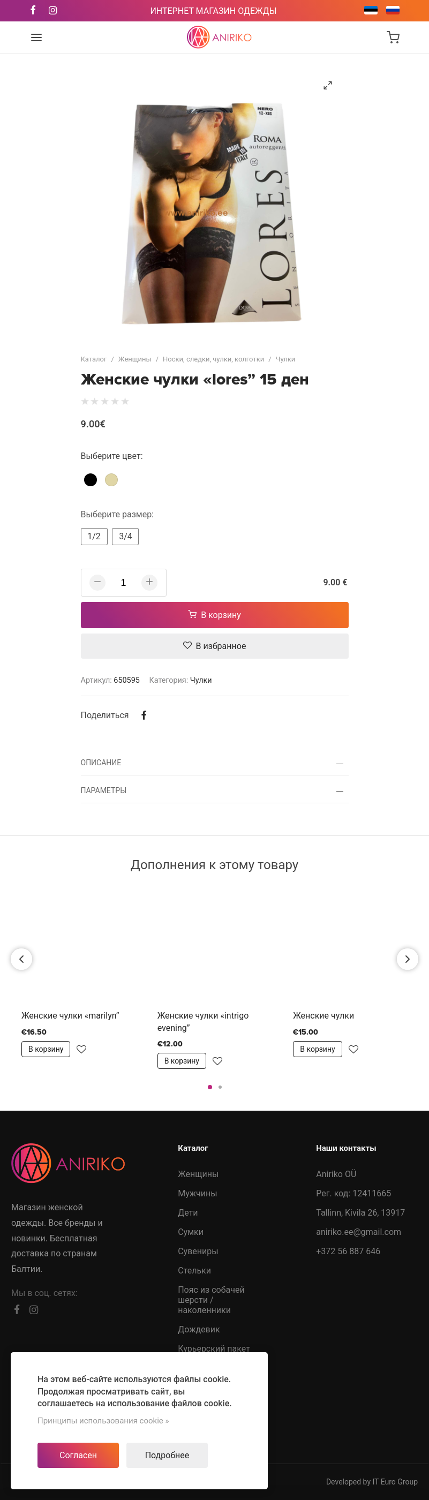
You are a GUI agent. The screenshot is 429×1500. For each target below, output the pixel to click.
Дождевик (199, 1329)
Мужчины (197, 1193)
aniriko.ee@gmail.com (358, 1232)
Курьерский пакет (214, 1349)
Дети (188, 1213)
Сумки (191, 1232)
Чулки (286, 359)
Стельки (194, 1270)
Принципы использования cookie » (103, 1421)
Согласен (78, 1455)
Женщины (135, 359)
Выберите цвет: (112, 456)
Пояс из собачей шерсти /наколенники (211, 1300)
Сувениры (198, 1251)
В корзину (214, 615)
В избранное (214, 646)
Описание (101, 762)
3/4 (125, 536)
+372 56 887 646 (348, 1251)
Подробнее (167, 1455)
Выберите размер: (117, 514)
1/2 (94, 536)
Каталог (94, 359)
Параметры (104, 790)
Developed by (372, 1482)
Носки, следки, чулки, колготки (213, 359)
